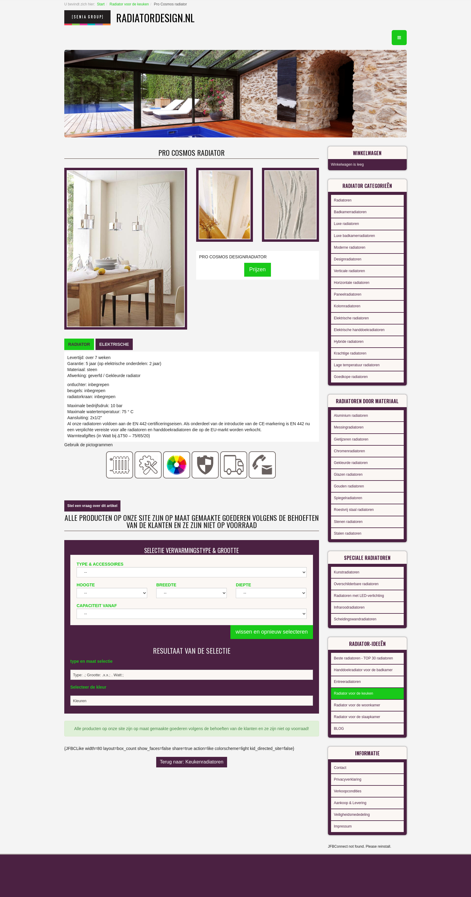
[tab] (79, 344)
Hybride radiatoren (349, 341)
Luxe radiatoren (346, 224)
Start (101, 4)
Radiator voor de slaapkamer (357, 717)
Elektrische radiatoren (351, 318)
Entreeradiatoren (347, 682)
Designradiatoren (347, 259)
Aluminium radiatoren (351, 415)
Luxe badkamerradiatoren (354, 236)
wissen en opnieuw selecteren (271, 632)
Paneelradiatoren (347, 294)
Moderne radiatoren (350, 247)
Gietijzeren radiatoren (351, 439)
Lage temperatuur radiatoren (357, 365)
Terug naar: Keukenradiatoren (191, 761)
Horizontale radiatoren (351, 283)
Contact (340, 768)
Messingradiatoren (349, 427)
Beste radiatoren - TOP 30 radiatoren (363, 658)
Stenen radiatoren (348, 522)
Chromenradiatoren (349, 451)
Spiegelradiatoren (348, 498)
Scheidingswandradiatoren (355, 619)
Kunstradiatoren (347, 572)
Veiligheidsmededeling (352, 815)
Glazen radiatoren (348, 474)
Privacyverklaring (347, 779)
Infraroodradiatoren (349, 607)
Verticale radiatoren (349, 271)
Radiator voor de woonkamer (357, 705)
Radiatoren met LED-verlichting (359, 596)
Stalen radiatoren (347, 533)
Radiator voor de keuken (129, 4)
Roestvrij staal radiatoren (354, 510)
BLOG (339, 729)
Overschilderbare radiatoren (356, 584)
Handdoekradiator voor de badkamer (363, 670)
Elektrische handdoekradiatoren (359, 330)
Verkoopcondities (347, 791)
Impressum (343, 826)
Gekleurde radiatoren (351, 463)
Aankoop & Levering (350, 803)
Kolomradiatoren (347, 306)
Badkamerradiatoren (350, 212)
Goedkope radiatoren (351, 377)
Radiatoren (343, 200)
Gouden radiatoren (349, 486)
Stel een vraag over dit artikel (92, 506)
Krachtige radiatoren (350, 353)
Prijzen (257, 269)
